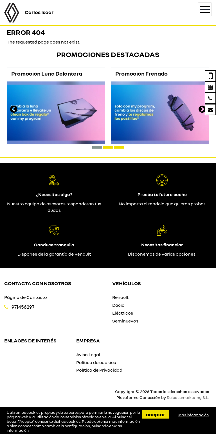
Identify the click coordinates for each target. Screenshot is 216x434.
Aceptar (155, 414)
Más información (193, 415)
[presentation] (14, 110)
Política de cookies (96, 362)
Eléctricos (122, 313)
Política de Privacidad (99, 370)
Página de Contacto (25, 297)
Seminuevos (125, 321)
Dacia (118, 305)
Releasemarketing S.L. (188, 397)
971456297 (23, 307)
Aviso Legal (88, 354)
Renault (120, 297)
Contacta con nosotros (37, 283)
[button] (97, 147)
